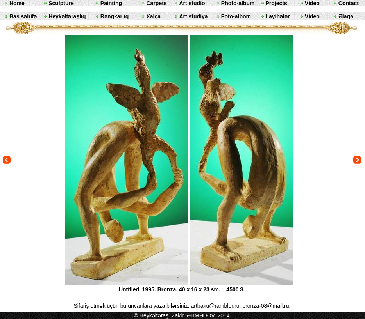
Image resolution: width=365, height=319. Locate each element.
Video (312, 16)
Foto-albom (236, 16)
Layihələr (278, 16)
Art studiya (193, 16)
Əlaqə (345, 16)
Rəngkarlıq (114, 16)
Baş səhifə (23, 16)
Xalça (153, 16)
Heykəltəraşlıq (67, 16)
